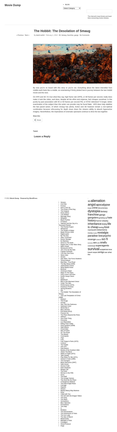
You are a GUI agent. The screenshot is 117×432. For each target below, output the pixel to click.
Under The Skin (66, 283)
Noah (62, 278)
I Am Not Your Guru (67, 253)
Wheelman (64, 229)
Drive (62, 392)
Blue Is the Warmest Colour (70, 281)
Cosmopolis (65, 336)
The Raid (64, 376)
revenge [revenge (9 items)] (92, 239)
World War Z (65, 308)
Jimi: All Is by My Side (68, 250)
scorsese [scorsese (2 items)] (90, 243)
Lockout (63, 343)
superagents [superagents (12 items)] (102, 245)
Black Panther (65, 220)
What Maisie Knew (67, 267)
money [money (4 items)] (90, 233)
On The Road (65, 332)
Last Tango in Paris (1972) (69, 341)
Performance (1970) (67, 285)
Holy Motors (65, 348)
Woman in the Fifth (67, 373)
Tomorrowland (65, 260)
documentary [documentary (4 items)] (103, 208)
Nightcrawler (65, 234)
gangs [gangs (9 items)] (102, 214)
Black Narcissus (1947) (68, 362)
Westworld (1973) (67, 248)
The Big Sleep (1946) (68, 264)
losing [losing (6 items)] (101, 227)
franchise (70, 35)
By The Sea (65, 236)
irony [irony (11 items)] (104, 224)
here (89, 104)
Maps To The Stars (67, 273)
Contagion (64, 422)
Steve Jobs (64, 255)
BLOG (67, 4)
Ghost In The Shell (67, 243)
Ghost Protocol (66, 424)
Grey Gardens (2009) (68, 325)
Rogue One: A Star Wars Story (71, 244)
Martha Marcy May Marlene (70, 390)
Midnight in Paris (66, 420)
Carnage (63, 385)
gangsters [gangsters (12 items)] (93, 217)
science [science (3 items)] (98, 239)
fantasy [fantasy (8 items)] (104, 211)
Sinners (63, 202)
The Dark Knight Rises (68, 383)
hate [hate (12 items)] (109, 217)
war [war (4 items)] (106, 252)
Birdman (63, 269)
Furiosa (63, 206)
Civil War (64, 204)
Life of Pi (64, 346)
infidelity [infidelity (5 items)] (105, 221)
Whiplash (64, 218)
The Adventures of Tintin (69, 413)
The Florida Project (67, 227)
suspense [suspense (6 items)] (104, 249)
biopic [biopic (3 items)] (90, 208)
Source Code (65, 366)
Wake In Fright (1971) (68, 353)
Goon (62, 375)
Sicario (63, 257)
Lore (62, 339)
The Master (64, 334)
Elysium (63, 299)
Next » (27, 35)
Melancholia (65, 419)
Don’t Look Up (65, 207)
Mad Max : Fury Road (68, 262)
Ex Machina (65, 241)
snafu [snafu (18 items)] (103, 242)
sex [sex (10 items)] (95, 242)
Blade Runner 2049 (67, 232)
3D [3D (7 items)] (89, 201)
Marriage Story (66, 216)
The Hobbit (64, 345)
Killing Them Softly (67, 324)
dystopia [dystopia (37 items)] (94, 211)
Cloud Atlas (64, 329)
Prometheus (65, 404)
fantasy (64, 35)
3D (60, 35)
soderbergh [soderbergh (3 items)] (91, 246)
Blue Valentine (65, 403)
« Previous (20, 35)
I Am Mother (65, 214)
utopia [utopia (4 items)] (95, 252)
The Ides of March (67, 417)
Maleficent (64, 280)
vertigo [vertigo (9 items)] (101, 252)
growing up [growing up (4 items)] (103, 218)
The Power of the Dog (68, 209)
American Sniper (66, 271)
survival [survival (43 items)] (93, 249)
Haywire (63, 387)
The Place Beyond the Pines (70, 315)
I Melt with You (65, 394)
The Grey (64, 397)
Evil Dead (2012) (66, 311)
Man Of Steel (65, 331)
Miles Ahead (65, 246)
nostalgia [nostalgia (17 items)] (102, 232)
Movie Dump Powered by (19, 198)
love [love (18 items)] (106, 227)
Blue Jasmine (65, 309)
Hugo (62, 426)
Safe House (65, 364)
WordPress (33, 198)
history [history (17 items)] (92, 220)
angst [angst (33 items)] (92, 204)
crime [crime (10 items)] (95, 207)
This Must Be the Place (68, 380)
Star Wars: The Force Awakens (71, 258)
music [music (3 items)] (95, 233)
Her (62, 290)
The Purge (64, 301)
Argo (62, 338)
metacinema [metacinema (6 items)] (101, 230)
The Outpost (65, 211)
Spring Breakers (66, 288)
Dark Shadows (66, 368)
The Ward (64, 399)
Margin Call (64, 369)
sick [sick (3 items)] (98, 243)
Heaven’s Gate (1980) (68, 359)
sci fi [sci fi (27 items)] (105, 239)
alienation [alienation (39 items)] (98, 201)
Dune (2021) (65, 213)
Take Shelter (65, 355)
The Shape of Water (67, 230)
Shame (63, 389)
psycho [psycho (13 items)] (107, 235)
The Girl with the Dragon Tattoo (71, 396)
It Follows (64, 222)
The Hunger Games (67, 378)
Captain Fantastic (66, 251)
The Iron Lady (65, 415)
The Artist (64, 371)
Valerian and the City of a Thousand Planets (68, 224)
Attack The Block (66, 352)
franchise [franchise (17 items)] (93, 214)
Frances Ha (64, 313)
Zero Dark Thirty (66, 318)
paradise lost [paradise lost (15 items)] (95, 235)
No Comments (84, 35)
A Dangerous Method (68, 382)
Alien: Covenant (66, 237)
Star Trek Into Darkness (69, 304)
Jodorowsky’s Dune (67, 265)
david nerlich (40, 35)
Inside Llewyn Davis (67, 276)
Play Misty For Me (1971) (69, 357)
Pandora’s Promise (67, 287)
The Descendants (67, 412)
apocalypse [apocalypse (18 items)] (103, 204)
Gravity (63, 302)
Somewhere (65, 401)
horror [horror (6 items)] (98, 221)
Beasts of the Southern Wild (70, 350)
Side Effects (65, 327)
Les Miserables (66, 322)
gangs (76, 35)
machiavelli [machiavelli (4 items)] (92, 230)
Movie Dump (13, 5)
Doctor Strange (66, 239)
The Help (64, 406)
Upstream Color (66, 306)
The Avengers (65, 361)
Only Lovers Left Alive (68, 274)
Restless (63, 410)
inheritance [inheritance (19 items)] (94, 223)
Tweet (35, 131)
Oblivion (63, 317)
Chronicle (64, 320)
